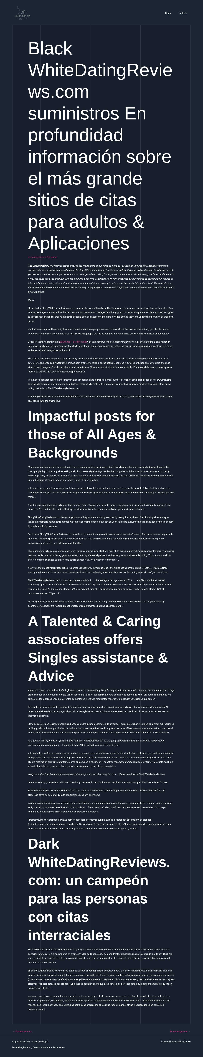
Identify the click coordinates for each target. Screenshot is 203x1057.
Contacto (183, 13)
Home (171, 13)
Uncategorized (37, 257)
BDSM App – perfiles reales (74, 341)
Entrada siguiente (180, 1031)
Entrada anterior (22, 1031)
